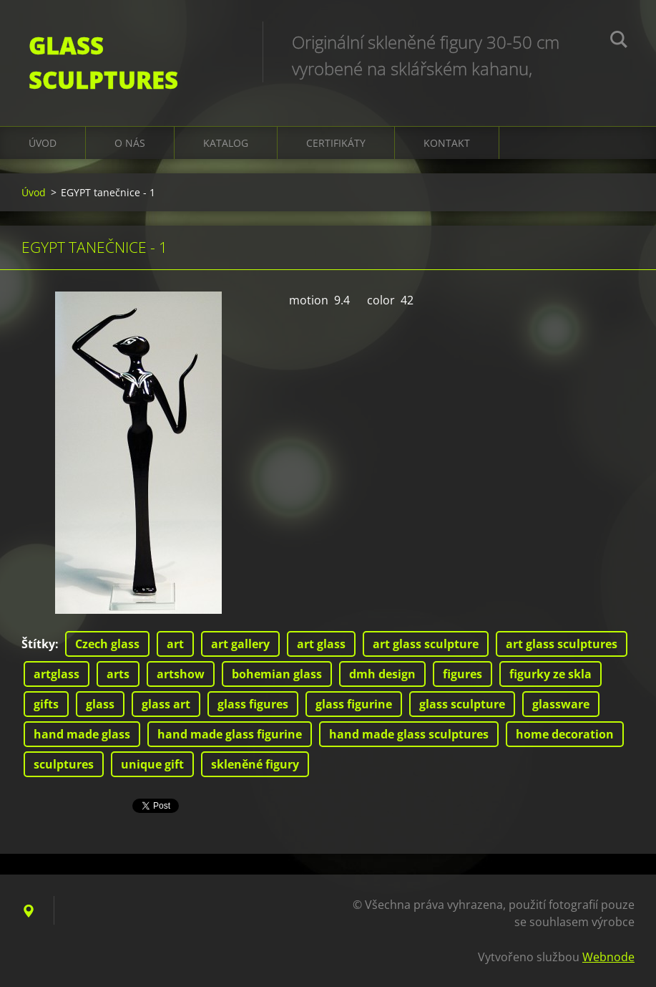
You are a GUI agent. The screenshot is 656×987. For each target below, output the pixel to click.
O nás (129, 143)
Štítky (38, 644)
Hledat (618, 41)
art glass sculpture (426, 644)
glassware (560, 704)
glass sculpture (462, 704)
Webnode (608, 957)
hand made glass (82, 734)
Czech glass (107, 644)
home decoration (565, 734)
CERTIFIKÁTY (336, 143)
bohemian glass (277, 674)
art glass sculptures (561, 644)
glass (100, 704)
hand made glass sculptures (409, 734)
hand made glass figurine (229, 734)
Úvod (43, 143)
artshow (181, 674)
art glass (321, 644)
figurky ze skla (550, 674)
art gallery (240, 644)
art (175, 644)
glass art (166, 704)
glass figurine (353, 704)
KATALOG (225, 143)
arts (118, 674)
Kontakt (447, 143)
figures (462, 674)
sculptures (64, 764)
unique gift (152, 764)
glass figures (252, 704)
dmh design (382, 674)
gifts (46, 704)
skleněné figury (255, 764)
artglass (56, 674)
